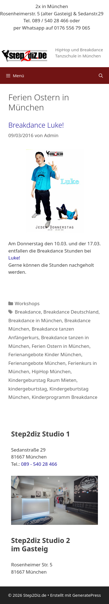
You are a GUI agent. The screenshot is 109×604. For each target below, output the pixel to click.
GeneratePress (86, 595)
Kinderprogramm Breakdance (64, 397)
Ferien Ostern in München (60, 346)
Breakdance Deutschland (70, 312)
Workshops (27, 303)
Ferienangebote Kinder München (44, 354)
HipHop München (51, 371)
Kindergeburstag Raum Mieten (42, 380)
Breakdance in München (35, 320)
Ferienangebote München (36, 363)
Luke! (14, 257)
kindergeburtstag (27, 388)
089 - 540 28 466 (39, 464)
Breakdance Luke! (36, 125)
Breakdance (28, 312)
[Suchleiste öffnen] (101, 75)
